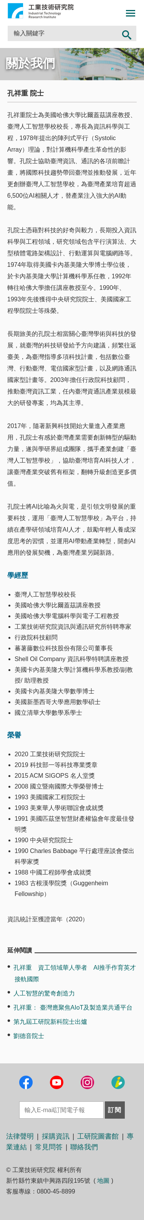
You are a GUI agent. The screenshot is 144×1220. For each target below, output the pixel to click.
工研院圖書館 (98, 1136)
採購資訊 (56, 1136)
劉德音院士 (28, 1036)
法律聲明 (20, 1136)
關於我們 (30, 63)
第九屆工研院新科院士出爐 (50, 1021)
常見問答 (49, 1147)
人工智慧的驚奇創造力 (44, 993)
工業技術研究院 (41, 10)
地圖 (103, 1180)
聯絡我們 (84, 1147)
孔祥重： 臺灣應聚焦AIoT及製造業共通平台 (72, 1007)
